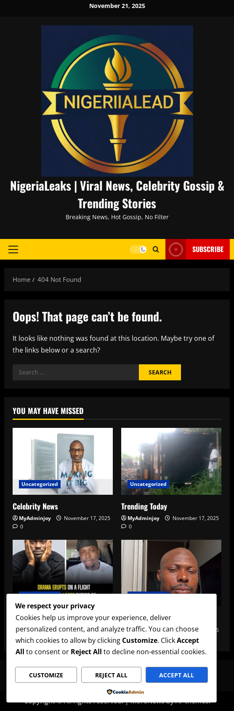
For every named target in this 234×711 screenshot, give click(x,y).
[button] (13, 249)
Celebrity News (35, 506)
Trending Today (144, 506)
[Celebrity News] (63, 461)
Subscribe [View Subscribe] (194, 249)
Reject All (111, 675)
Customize (46, 675)
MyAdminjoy (35, 518)
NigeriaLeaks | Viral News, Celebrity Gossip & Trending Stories (117, 194)
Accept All (176, 675)
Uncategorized (39, 484)
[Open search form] (156, 249)
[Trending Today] (171, 461)
